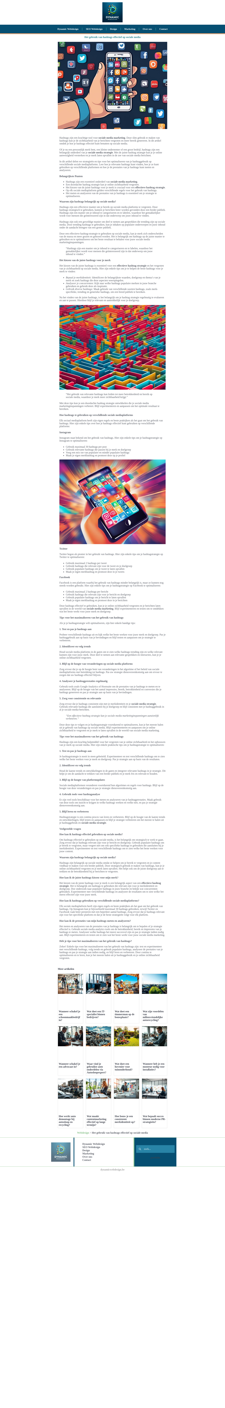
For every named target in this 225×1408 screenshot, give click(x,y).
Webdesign (83, 1211)
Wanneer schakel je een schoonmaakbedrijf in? (69, 1015)
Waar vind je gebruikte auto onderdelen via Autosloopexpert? (96, 1068)
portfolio (155, 1236)
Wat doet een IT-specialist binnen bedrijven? (96, 1014)
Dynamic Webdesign (68, 29)
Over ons (147, 29)
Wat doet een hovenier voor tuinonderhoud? (123, 1066)
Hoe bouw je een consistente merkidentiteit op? (125, 1197)
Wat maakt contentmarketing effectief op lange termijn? (96, 1199)
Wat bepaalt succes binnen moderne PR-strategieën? (154, 1197)
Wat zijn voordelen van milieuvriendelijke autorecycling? (153, 1015)
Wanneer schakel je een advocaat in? (69, 1065)
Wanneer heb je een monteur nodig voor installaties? (153, 1066)
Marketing (129, 29)
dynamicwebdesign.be (112, 1248)
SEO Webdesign (94, 29)
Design (113, 29)
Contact (163, 29)
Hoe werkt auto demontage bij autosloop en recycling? (67, 1120)
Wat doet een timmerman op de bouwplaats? (124, 1014)
